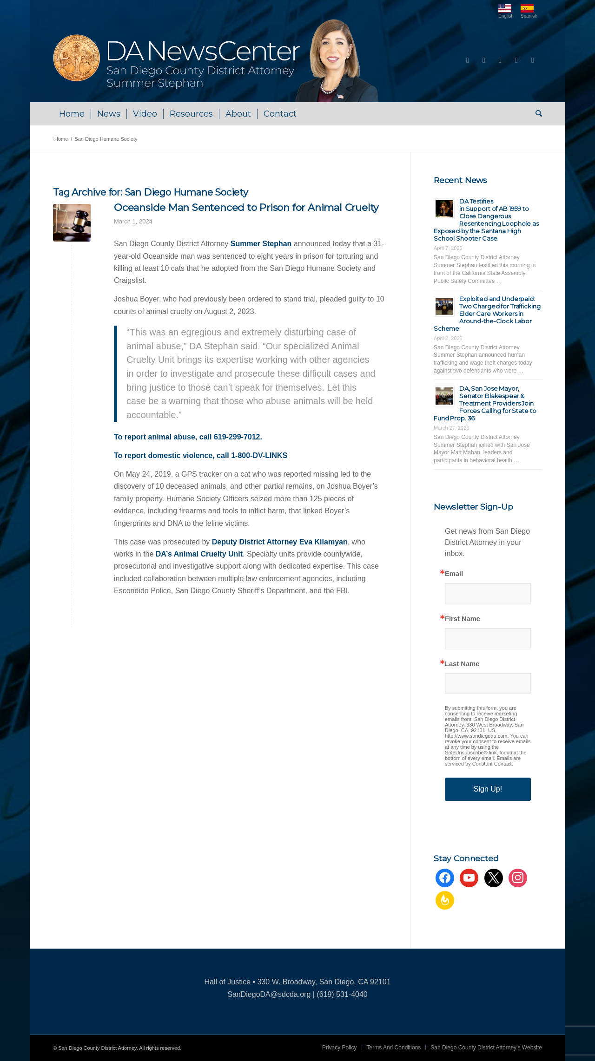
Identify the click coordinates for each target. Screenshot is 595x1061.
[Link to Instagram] (516, 60)
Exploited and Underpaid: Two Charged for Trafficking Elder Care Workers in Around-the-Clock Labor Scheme (487, 313)
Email (454, 573)
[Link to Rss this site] (533, 60)
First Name (462, 619)
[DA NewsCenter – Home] (217, 60)
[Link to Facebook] (468, 60)
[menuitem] (72, 113)
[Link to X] (500, 60)
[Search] (535, 113)
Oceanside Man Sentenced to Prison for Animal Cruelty (246, 207)
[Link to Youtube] (484, 60)
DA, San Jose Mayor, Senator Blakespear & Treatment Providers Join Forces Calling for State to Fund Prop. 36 (485, 403)
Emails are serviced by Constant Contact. (483, 760)
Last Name (462, 664)
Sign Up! (488, 789)
